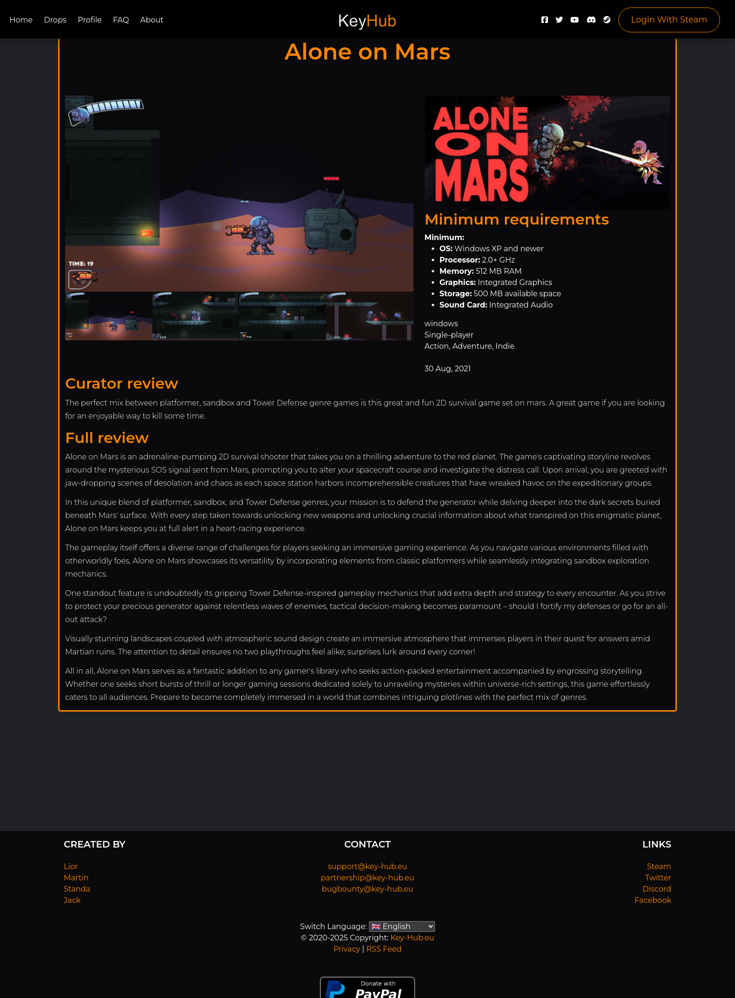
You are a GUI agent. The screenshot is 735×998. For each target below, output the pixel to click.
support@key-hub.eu (367, 866)
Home (21, 19)
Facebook (653, 900)
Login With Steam (669, 20)
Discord (657, 889)
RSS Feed (383, 949)
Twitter (658, 877)
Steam (659, 866)
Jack (72, 900)
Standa (77, 889)
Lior (71, 866)
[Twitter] (559, 22)
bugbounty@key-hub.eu (367, 889)
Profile (90, 19)
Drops (55, 19)
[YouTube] (574, 22)
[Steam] (607, 22)
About (152, 19)
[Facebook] (544, 22)
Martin (76, 877)
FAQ (121, 19)
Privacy (346, 949)
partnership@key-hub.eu (367, 877)
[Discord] (591, 22)
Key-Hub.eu (412, 937)
